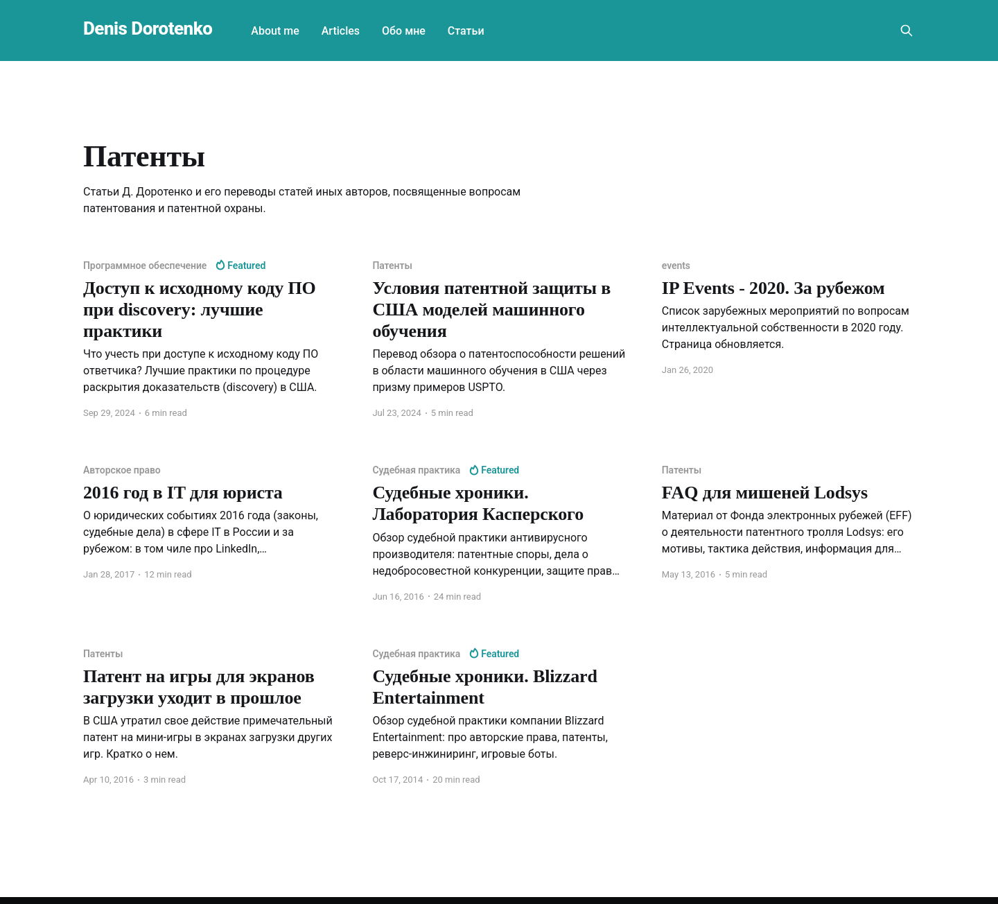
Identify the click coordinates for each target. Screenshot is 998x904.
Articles (341, 30)
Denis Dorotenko (147, 28)
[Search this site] (906, 30)
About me (275, 30)
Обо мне (404, 30)
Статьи (466, 30)
